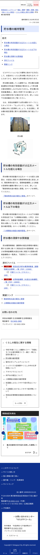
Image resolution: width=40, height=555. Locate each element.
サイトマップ (8, 484)
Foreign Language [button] (29, 4)
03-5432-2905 (16, 321)
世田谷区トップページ (8, 10)
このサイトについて (11, 468)
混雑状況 (25, 553)
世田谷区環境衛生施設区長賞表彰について (21, 396)
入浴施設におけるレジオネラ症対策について (21, 390)
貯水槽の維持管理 (12, 358)
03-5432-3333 (16, 528)
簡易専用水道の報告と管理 (14, 299)
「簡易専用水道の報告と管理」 (15, 196)
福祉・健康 (21, 10)
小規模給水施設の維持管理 (14, 303)
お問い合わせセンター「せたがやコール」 (24, 518)
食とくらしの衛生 (8, 12)
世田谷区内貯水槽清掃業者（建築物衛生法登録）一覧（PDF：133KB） (21, 267)
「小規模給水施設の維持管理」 (15, 230)
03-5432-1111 (13, 501)
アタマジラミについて (14, 371)
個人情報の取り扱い (11, 476)
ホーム (5, 553)
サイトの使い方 (9, 472)
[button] (23, 4)
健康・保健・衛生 (32, 10)
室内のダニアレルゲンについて (18, 362)
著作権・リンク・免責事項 (13, 480)
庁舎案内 (6, 508)
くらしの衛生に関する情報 (25, 12)
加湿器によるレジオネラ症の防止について (21, 383)
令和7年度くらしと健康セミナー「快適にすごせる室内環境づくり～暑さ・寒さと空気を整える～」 (21, 352)
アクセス (35, 553)
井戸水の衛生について (14, 375)
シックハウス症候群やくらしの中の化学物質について (21, 366)
